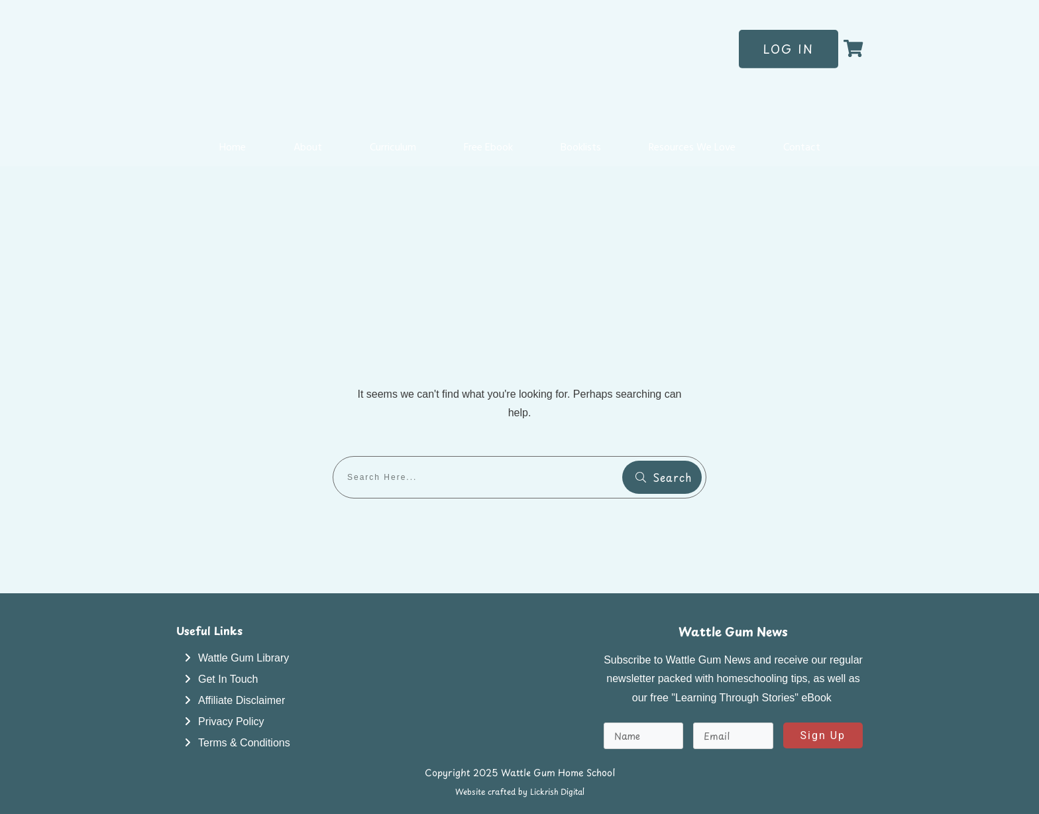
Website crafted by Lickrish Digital (519, 791)
